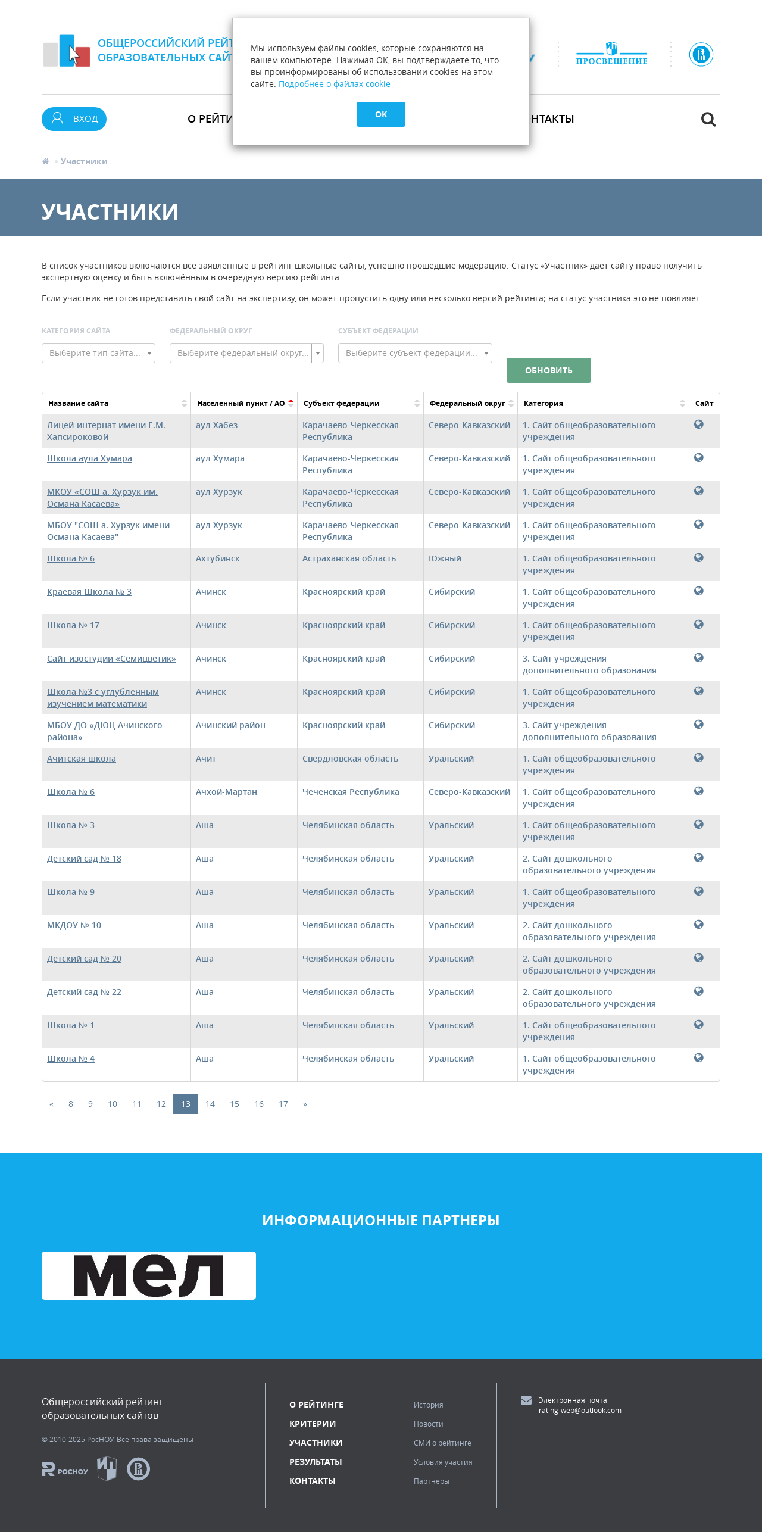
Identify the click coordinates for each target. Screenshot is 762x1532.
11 (137, 1103)
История (429, 1404)
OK (381, 114)
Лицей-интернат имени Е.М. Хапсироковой (106, 430)
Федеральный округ (211, 331)
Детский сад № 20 (84, 958)
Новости (429, 1423)
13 (185, 1103)
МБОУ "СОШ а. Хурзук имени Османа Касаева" (108, 530)
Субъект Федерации (378, 331)
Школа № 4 (71, 1058)
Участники (316, 1442)
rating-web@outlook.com (580, 1410)
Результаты (315, 1461)
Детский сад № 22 (84, 991)
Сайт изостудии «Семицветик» (111, 658)
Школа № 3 (71, 825)
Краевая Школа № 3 (89, 591)
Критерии (312, 1423)
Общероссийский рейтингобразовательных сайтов (177, 50)
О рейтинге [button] (221, 118)
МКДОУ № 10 (74, 925)
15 (234, 1103)
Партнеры (431, 1481)
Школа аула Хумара (89, 458)
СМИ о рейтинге (442, 1442)
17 (283, 1103)
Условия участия (443, 1462)
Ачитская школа (81, 758)
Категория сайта (76, 331)
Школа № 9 (71, 891)
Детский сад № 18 (84, 858)
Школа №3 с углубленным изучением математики (103, 697)
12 (161, 1103)
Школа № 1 (71, 1025)
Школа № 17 (73, 625)
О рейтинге (316, 1404)
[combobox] (98, 353)
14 (210, 1103)
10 (112, 1103)
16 (259, 1103)
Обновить (549, 370)
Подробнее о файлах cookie (335, 83)
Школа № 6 (71, 558)
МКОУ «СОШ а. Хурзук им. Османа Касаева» (102, 497)
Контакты (545, 118)
